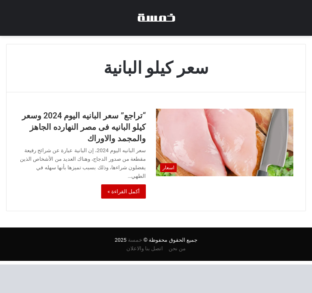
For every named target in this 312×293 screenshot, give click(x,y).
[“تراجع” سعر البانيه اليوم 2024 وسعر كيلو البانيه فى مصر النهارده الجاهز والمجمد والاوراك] (224, 142)
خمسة (135, 240)
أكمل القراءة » (123, 191)
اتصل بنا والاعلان (144, 248)
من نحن (177, 248)
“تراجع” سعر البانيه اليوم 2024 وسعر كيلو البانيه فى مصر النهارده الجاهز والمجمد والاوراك (84, 127)
